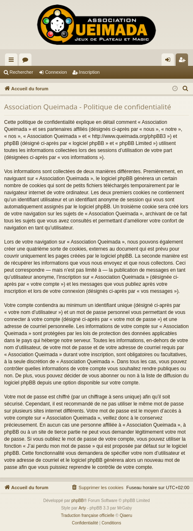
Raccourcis (12, 61)
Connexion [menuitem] (169, 61)
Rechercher (21, 72)
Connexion (56, 72)
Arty (82, 508)
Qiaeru (126, 515)
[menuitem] (185, 88)
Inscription (89, 72)
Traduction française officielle (87, 515)
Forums (26, 61)
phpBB (77, 500)
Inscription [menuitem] (183, 61)
